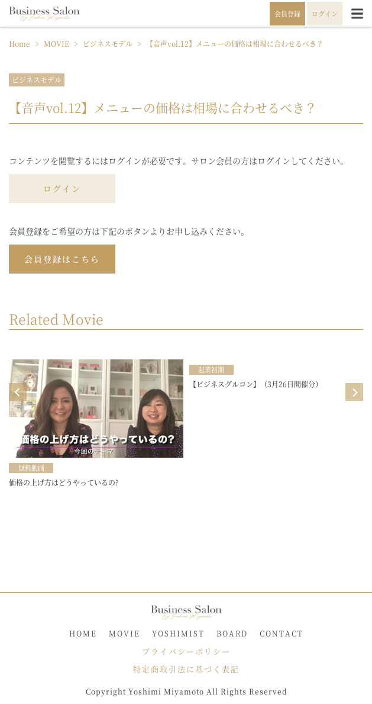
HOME (83, 633)
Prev (18, 392)
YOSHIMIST (178, 633)
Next (354, 392)
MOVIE (124, 633)
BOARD (232, 633)
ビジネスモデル (37, 80)
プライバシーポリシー (186, 651)
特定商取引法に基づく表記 (186, 668)
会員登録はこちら (62, 259)
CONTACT (281, 633)
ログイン (62, 188)
